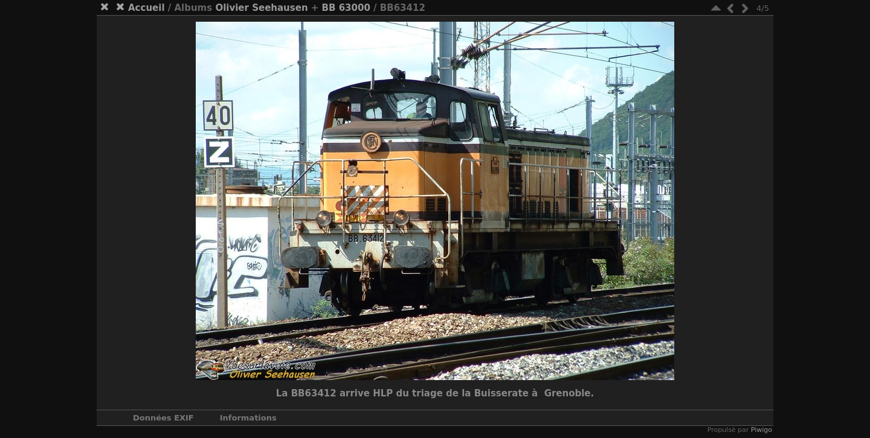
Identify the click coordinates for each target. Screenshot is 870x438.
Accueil (146, 7)
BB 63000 (346, 7)
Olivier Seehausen (261, 7)
